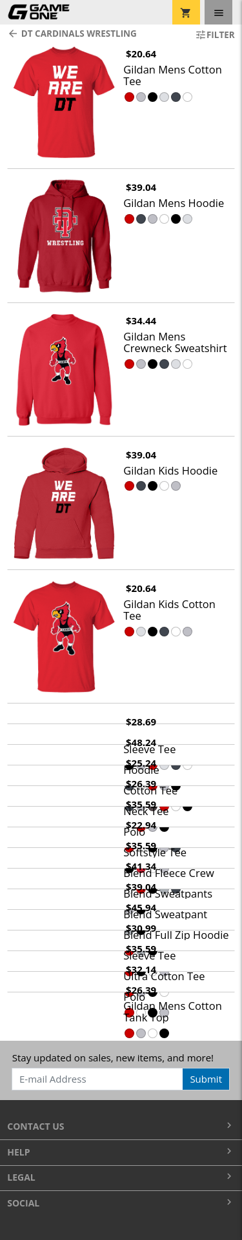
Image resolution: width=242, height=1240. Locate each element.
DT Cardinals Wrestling (72, 33)
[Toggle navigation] (218, 12)
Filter (215, 35)
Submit (206, 1078)
